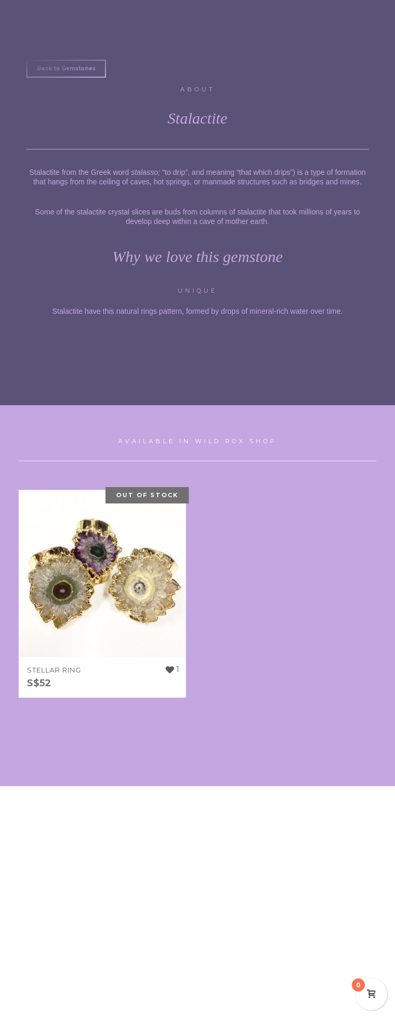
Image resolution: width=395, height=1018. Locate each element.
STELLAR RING (54, 670)
